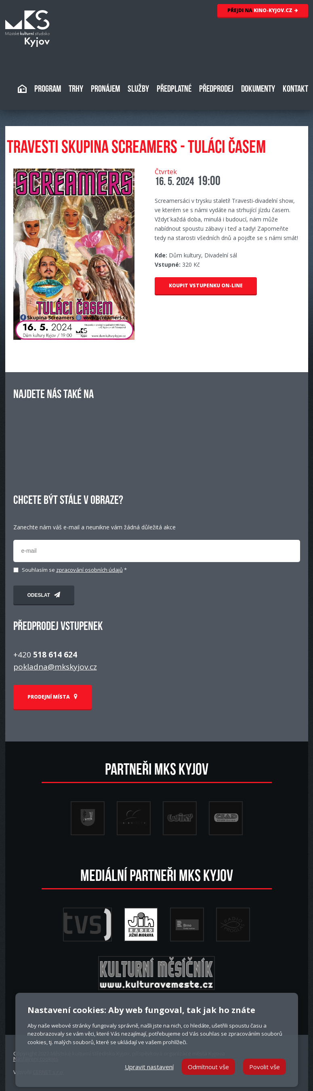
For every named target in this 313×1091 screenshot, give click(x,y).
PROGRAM (47, 89)
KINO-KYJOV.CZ (262, 10)
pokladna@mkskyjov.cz (55, 666)
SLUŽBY (138, 89)
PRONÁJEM (105, 89)
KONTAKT (295, 89)
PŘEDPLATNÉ (174, 89)
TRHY (76, 89)
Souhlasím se (74, 570)
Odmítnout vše (208, 1067)
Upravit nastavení (149, 1067)
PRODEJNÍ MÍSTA (52, 696)
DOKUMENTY (258, 89)
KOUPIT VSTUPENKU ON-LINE (206, 285)
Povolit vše (264, 1067)
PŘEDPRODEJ (216, 89)
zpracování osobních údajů (89, 569)
